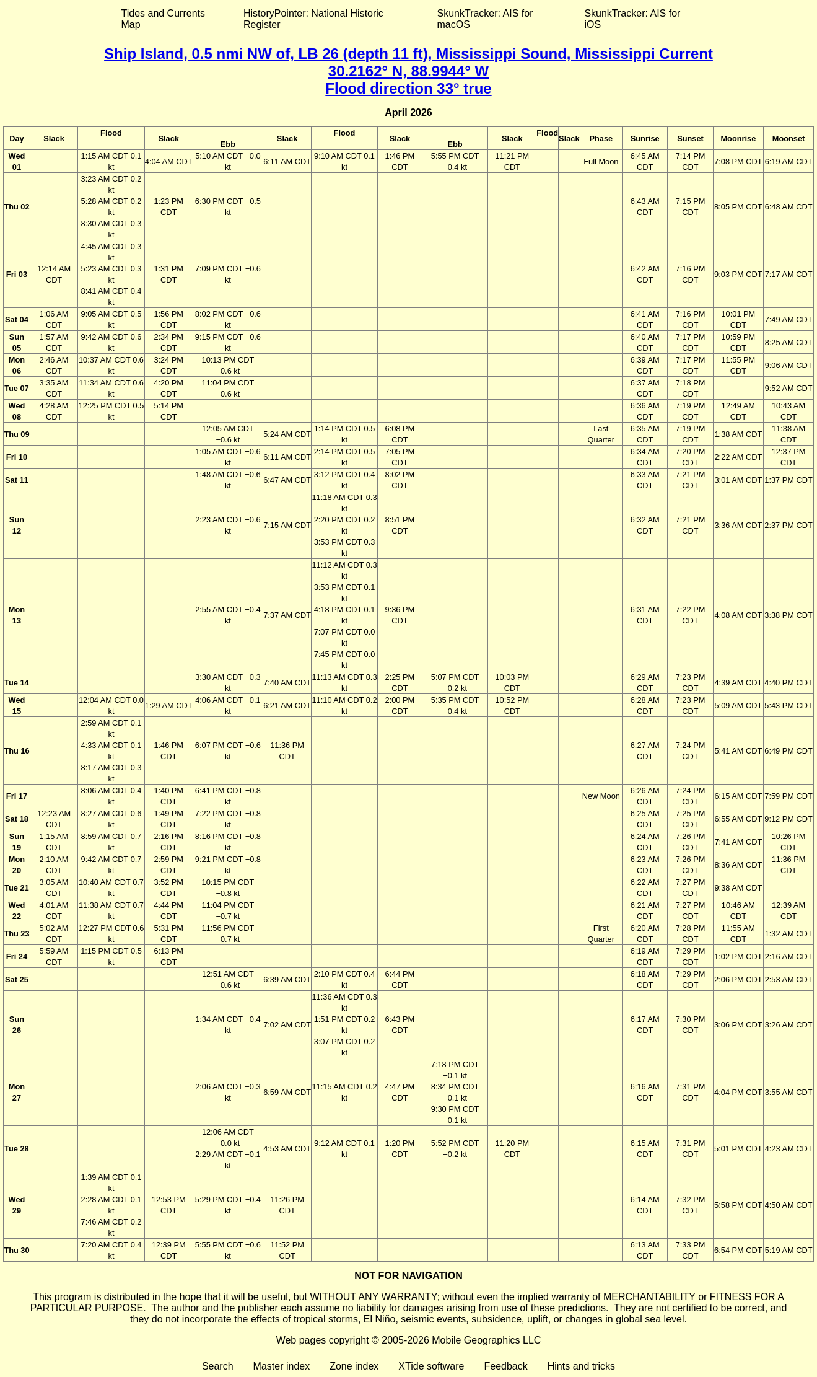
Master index (281, 1366)
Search (218, 1366)
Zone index (354, 1366)
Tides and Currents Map (163, 19)
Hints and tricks (581, 1366)
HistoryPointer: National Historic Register (313, 19)
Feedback (505, 1366)
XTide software (431, 1366)
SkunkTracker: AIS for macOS (485, 19)
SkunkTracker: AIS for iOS (632, 19)
